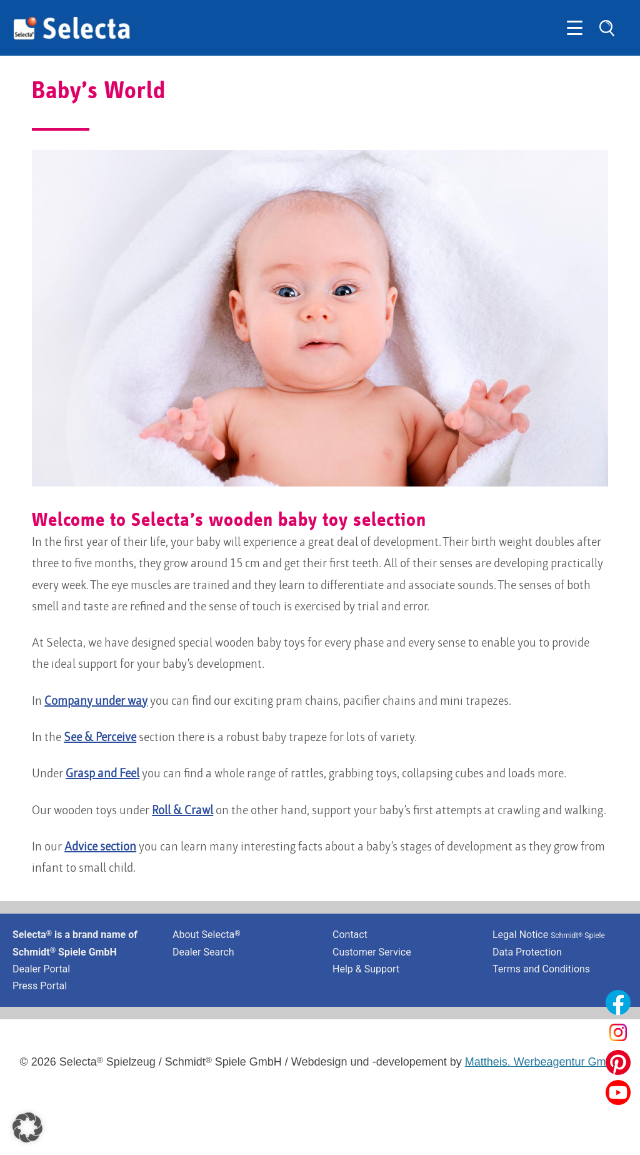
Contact (350, 935)
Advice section (100, 847)
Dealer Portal (41, 969)
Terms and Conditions (541, 969)
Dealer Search (203, 952)
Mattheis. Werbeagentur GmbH (543, 1062)
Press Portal (39, 986)
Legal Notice (548, 935)
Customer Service (371, 952)
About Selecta (206, 935)
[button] (27, 1127)
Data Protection (527, 952)
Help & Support (365, 969)
